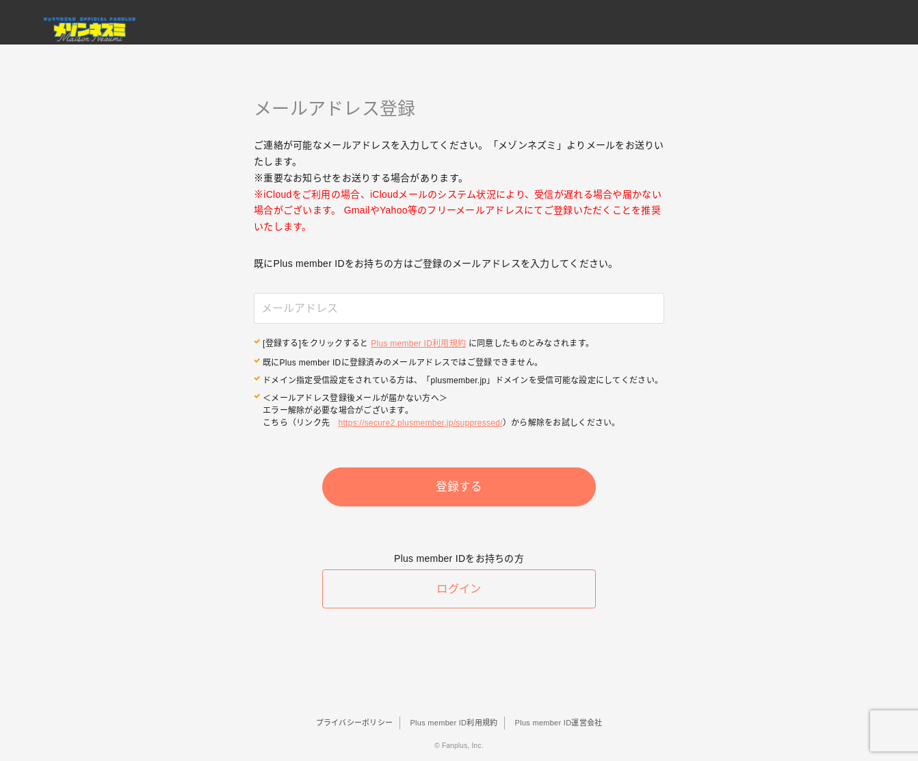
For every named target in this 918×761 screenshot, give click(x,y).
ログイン (459, 593)
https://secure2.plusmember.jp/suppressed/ (421, 421)
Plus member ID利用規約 (418, 343)
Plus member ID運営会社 (559, 723)
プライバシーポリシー (354, 723)
